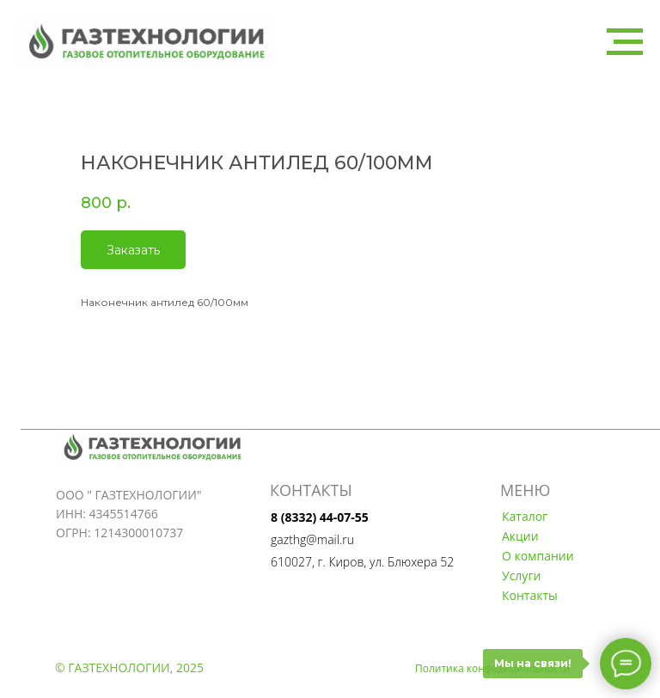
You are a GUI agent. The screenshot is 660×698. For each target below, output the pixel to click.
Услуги (521, 575)
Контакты (530, 595)
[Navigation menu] (625, 42)
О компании (538, 556)
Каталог (524, 516)
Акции (520, 536)
